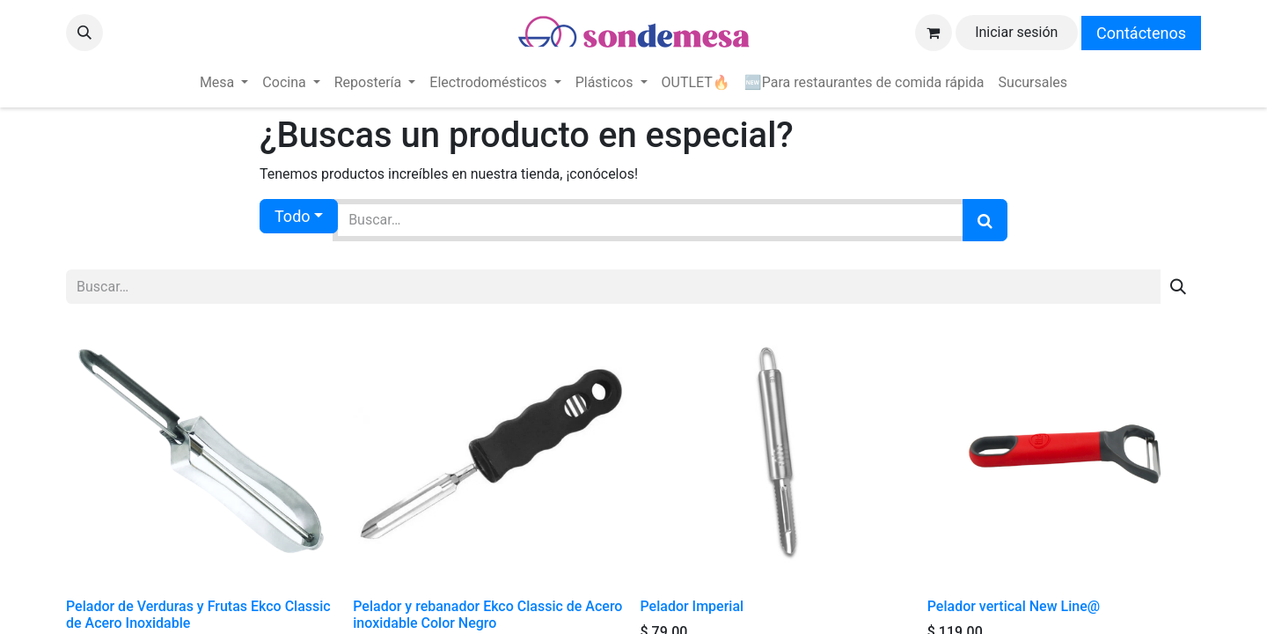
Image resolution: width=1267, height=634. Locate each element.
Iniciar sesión (1016, 32)
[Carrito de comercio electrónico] (933, 32)
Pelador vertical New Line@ (1013, 606)
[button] (84, 32)
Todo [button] (293, 216)
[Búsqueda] (985, 220)
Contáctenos (1141, 33)
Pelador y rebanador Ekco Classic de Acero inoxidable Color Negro (487, 614)
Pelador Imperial (692, 606)
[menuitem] (224, 82)
